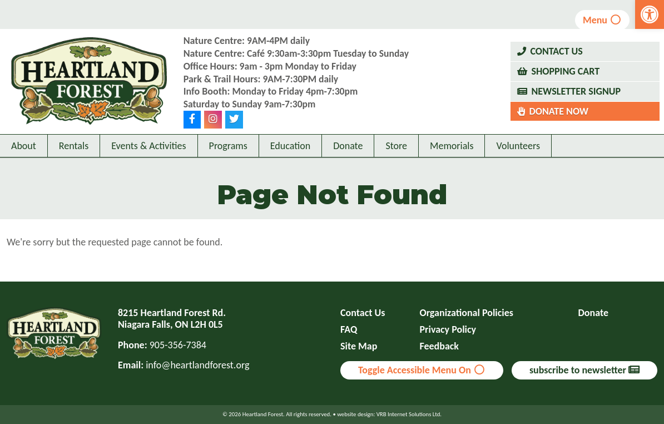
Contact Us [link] (556, 58)
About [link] (23, 160)
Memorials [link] (451, 160)
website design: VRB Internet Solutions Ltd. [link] (389, 414)
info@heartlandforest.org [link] (197, 365)
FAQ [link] (348, 330)
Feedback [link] (439, 346)
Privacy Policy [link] (448, 330)
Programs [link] (228, 160)
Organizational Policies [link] (466, 313)
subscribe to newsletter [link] (584, 370)
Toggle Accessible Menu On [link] (421, 370)
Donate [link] (348, 160)
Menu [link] (602, 20)
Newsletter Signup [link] (576, 98)
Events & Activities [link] (148, 160)
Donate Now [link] (558, 118)
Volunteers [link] (518, 160)
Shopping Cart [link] (565, 78)
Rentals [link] (73, 160)
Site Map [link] (358, 346)
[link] (649, 14)
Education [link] (290, 160)
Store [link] (396, 160)
